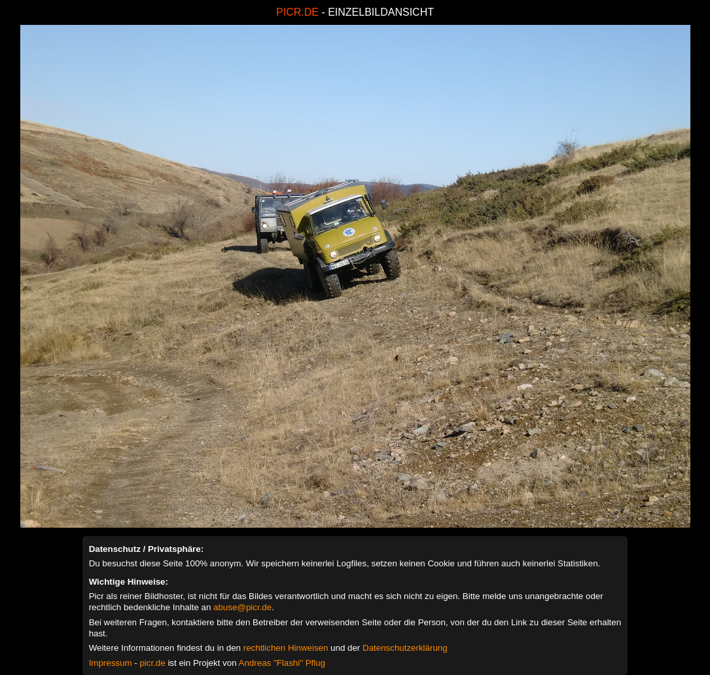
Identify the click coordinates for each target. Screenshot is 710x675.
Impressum (110, 663)
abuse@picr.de (242, 607)
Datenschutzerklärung (405, 648)
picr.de (152, 663)
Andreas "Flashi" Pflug (282, 663)
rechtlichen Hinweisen (285, 648)
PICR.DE (297, 12)
